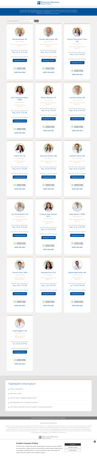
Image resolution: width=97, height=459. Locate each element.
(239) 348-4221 (77, 74)
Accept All (72, 444)
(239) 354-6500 (19, 72)
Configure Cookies (73, 447)
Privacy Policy (72, 450)
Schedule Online (20, 60)
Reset (36, 20)
